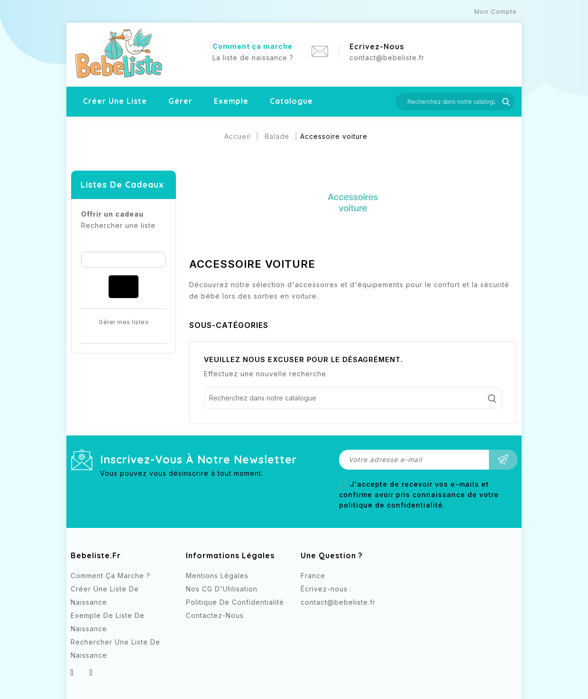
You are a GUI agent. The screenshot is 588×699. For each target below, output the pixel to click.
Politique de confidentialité (235, 602)
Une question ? (332, 555)
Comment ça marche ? (110, 576)
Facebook (309, 619)
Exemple (231, 101)
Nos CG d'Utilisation (221, 589)
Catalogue (291, 101)
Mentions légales (217, 576)
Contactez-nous (215, 615)
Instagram (328, 619)
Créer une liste (115, 101)
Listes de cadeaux (122, 184)
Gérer (180, 101)
